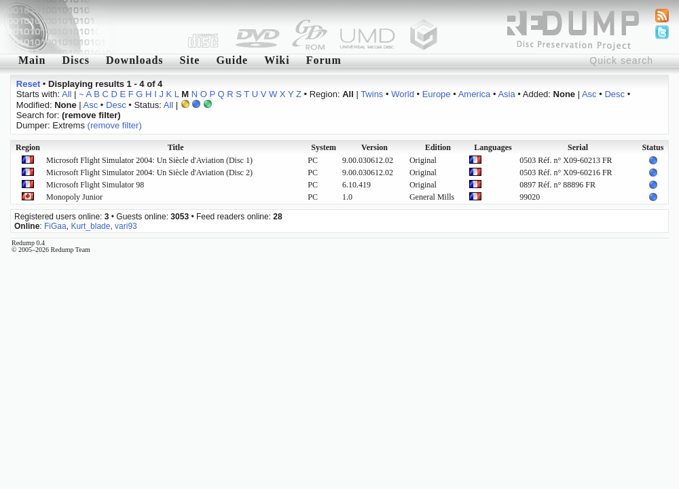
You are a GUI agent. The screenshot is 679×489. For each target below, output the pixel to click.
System (323, 147)
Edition (438, 147)
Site (190, 60)
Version (374, 147)
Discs (76, 60)
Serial (578, 147)
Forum (324, 60)
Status (652, 147)
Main (31, 60)
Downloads (135, 60)
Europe (436, 94)
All (66, 94)
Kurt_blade (90, 226)
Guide (232, 60)
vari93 (126, 226)
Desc (614, 94)
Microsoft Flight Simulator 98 (95, 184)
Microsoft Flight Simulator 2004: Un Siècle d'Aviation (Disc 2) (149, 172)
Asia (506, 94)
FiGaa (55, 226)
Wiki (277, 60)
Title (176, 147)
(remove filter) (115, 125)
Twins (372, 94)
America (474, 94)
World (402, 94)
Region (28, 147)
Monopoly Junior (74, 197)
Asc (589, 94)
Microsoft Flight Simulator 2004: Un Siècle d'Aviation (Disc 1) (149, 160)
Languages (492, 147)
